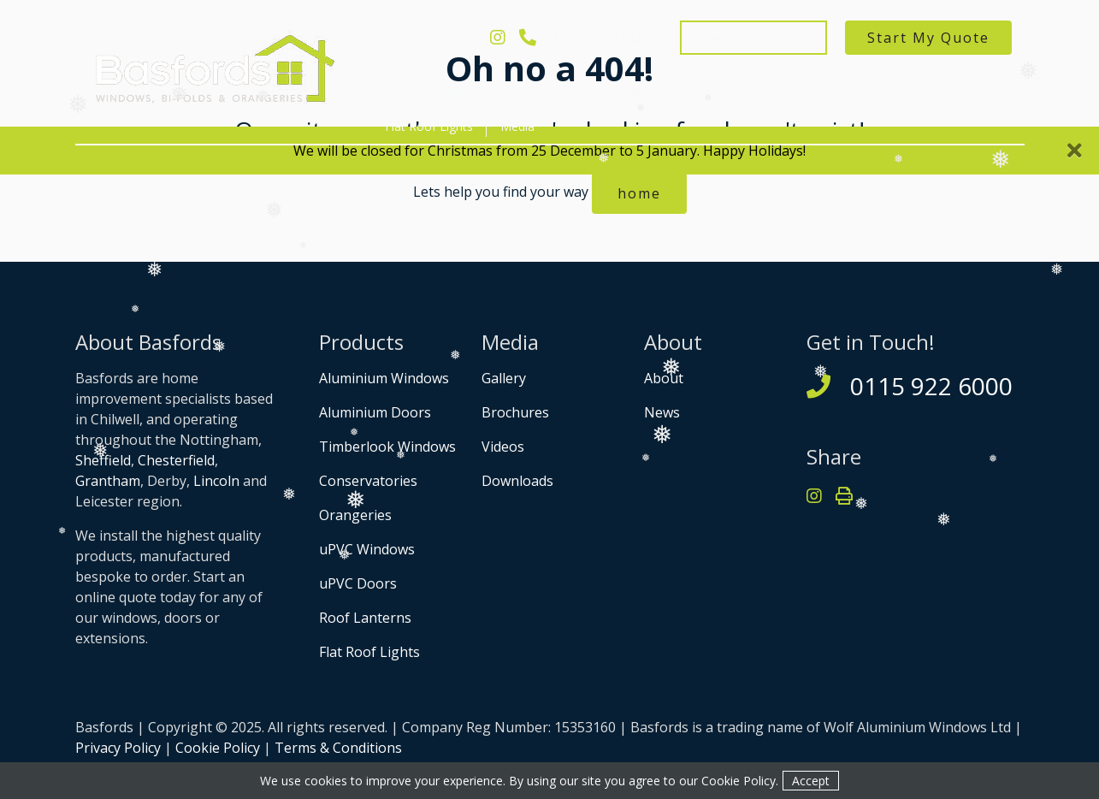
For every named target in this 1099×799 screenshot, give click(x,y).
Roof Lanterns (880, 92)
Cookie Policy (217, 747)
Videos (503, 446)
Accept (811, 780)
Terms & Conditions (338, 747)
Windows (471, 92)
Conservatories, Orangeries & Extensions (699, 92)
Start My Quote (928, 37)
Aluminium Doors (375, 412)
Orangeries (355, 515)
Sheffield (103, 460)
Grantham (107, 480)
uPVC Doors (358, 583)
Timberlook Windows (387, 446)
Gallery (504, 378)
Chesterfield (176, 460)
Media (517, 126)
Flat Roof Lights (429, 126)
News (662, 412)
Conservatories (368, 480)
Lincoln (216, 480)
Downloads (517, 480)
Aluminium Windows (384, 378)
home (639, 193)
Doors (540, 92)
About (401, 92)
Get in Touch (753, 37)
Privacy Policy (118, 747)
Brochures (515, 412)
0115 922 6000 (589, 37)
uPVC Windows (367, 549)
